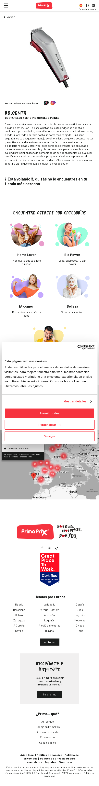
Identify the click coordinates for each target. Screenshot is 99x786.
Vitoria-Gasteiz (49, 609)
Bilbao (19, 615)
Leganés (49, 620)
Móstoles (79, 620)
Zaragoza (19, 620)
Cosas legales (47, 742)
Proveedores (47, 737)
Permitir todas (49, 413)
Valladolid (49, 604)
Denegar (49, 436)
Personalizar (50, 424)
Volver (10, 17)
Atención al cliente (47, 732)
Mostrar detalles (75, 401)
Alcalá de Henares (49, 625)
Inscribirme (49, 694)
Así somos (47, 721)
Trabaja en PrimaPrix (47, 726)
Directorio (65, 762)
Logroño (80, 615)
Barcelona (19, 609)
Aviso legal (27, 755)
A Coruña (19, 625)
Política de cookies (49, 755)
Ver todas (49, 642)
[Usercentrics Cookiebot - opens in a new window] (77, 347)
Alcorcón (49, 615)
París (80, 630)
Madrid (19, 604)
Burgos (49, 630)
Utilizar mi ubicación (16, 448)
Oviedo (80, 625)
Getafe (80, 604)
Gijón (80, 609)
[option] (80, 5)
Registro (50, 762)
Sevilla (19, 630)
